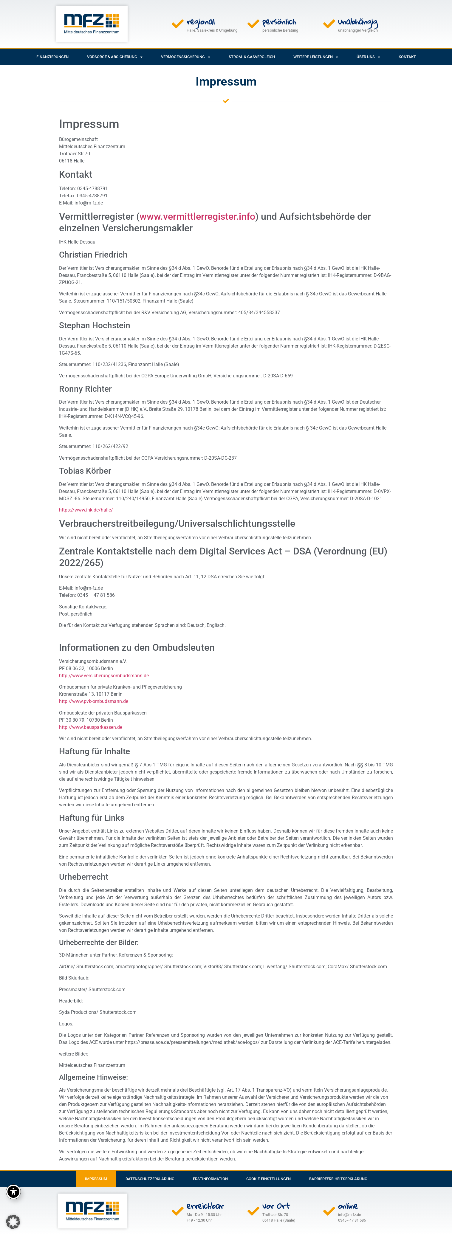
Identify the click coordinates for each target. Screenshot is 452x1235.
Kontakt (407, 57)
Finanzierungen (52, 57)
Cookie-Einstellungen (268, 1179)
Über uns (368, 57)
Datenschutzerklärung (150, 1179)
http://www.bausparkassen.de (90, 727)
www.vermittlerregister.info (197, 216)
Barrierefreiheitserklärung (338, 1179)
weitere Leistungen (315, 57)
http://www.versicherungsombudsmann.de (104, 675)
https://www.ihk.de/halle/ (86, 510)
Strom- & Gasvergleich (252, 57)
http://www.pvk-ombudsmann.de (93, 701)
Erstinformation (210, 1179)
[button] (13, 1222)
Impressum (96, 1179)
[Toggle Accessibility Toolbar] (13, 1192)
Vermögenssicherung (185, 57)
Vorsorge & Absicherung (115, 57)
